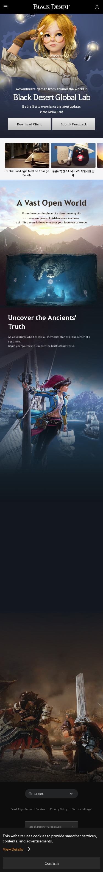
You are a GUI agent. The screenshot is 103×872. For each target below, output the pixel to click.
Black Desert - (45, 826)
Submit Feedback (74, 124)
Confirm (51, 863)
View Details (13, 849)
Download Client (29, 124)
